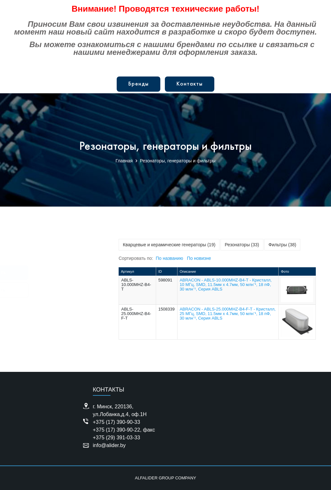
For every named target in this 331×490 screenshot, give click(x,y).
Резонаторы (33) (242, 244)
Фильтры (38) (282, 244)
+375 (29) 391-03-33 (116, 437)
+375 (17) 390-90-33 (116, 422)
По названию (169, 258)
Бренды (138, 84)
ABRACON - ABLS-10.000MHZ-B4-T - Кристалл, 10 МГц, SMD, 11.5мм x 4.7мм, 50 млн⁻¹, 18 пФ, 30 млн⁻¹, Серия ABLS (226, 284)
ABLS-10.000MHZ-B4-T (136, 284)
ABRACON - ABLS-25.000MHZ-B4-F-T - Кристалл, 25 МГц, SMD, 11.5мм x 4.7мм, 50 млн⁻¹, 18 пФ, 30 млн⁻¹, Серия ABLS (228, 314)
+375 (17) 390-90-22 (116, 430)
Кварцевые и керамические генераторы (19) (169, 244)
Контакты (189, 84)
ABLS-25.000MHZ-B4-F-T (136, 314)
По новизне (199, 258)
